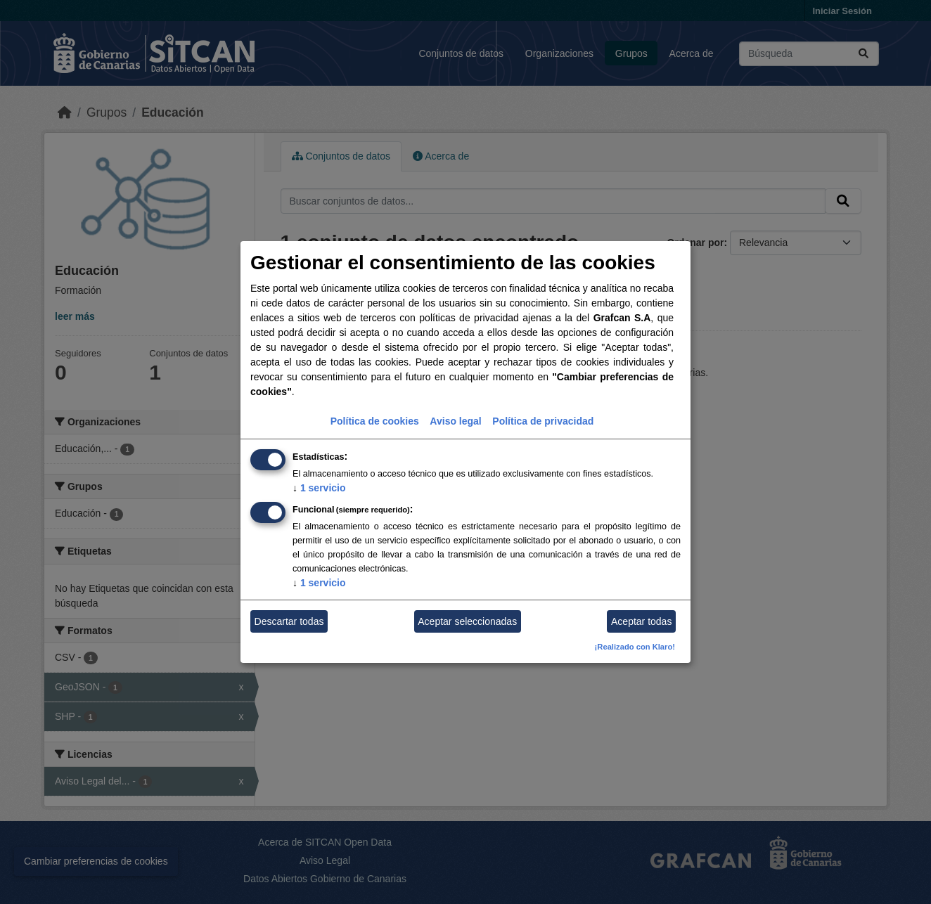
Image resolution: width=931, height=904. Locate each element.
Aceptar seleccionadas (467, 621)
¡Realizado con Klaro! (635, 647)
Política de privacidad (542, 421)
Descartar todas (289, 621)
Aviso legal (455, 421)
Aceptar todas (641, 621)
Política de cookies (374, 421)
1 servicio (319, 487)
